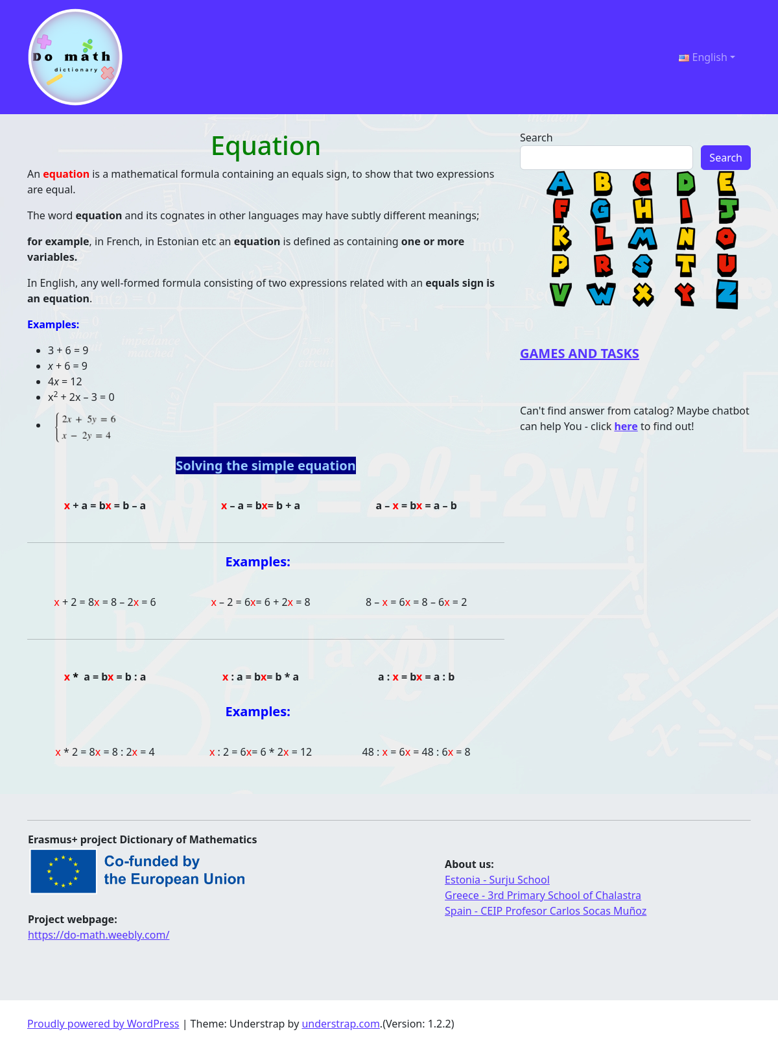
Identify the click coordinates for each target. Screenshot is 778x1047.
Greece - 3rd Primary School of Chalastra (543, 895)
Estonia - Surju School (497, 879)
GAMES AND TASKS (579, 353)
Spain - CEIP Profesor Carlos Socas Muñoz (545, 911)
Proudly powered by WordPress (103, 1024)
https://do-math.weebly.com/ (98, 935)
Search (536, 137)
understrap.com (340, 1024)
